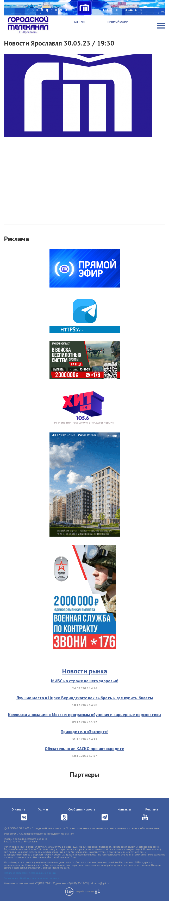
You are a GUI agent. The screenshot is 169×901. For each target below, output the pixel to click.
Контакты (124, 809)
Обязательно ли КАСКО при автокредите (84, 748)
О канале (18, 809)
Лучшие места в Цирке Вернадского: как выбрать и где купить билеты (84, 697)
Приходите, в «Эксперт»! (84, 731)
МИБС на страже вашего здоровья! (84, 680)
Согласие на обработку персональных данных (31, 878)
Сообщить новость (81, 809)
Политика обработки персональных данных (30, 873)
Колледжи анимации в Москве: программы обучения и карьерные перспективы (84, 714)
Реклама (151, 809)
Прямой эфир (118, 22)
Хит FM (79, 22)
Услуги (43, 809)
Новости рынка (84, 671)
